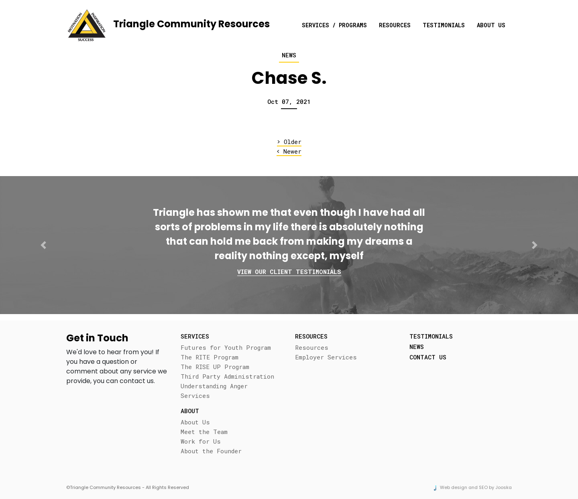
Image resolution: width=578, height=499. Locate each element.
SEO (483, 487)
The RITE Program (209, 357)
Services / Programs (334, 25)
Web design (453, 487)
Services (195, 395)
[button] (43, 245)
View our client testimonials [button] (289, 272)
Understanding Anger (214, 386)
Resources (395, 25)
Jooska (503, 487)
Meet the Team (204, 432)
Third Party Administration (227, 376)
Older (289, 142)
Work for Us (201, 441)
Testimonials (444, 25)
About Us (491, 25)
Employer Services (326, 357)
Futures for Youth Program (226, 347)
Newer (289, 151)
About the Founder (211, 451)
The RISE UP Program (215, 367)
